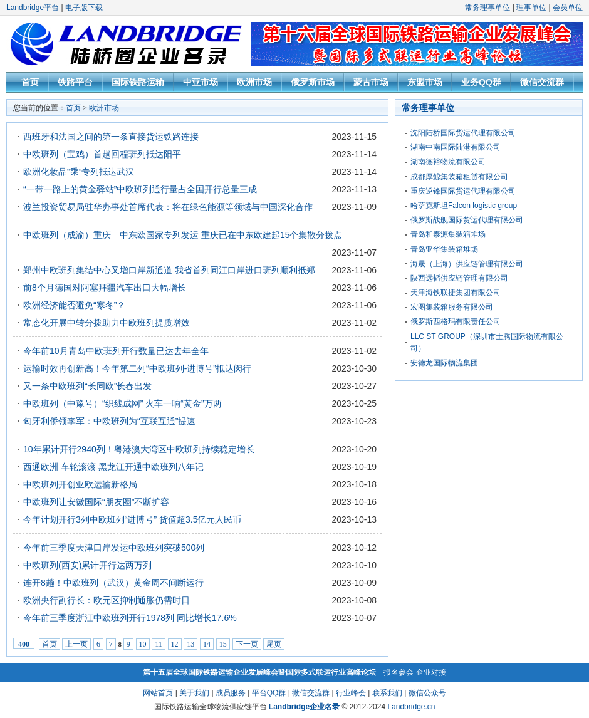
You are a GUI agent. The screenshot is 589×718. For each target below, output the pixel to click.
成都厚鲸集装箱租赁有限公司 (459, 176)
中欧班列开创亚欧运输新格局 (80, 484)
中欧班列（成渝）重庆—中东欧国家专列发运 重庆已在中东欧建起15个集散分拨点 (182, 235)
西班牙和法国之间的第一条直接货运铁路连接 (111, 137)
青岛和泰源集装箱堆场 (448, 234)
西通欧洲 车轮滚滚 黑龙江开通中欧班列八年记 (113, 467)
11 (158, 644)
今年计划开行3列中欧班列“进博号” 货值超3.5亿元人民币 (132, 519)
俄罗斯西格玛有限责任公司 (455, 321)
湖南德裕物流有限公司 (448, 161)
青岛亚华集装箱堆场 (444, 249)
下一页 (247, 644)
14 (207, 644)
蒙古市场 (370, 82)
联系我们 (387, 693)
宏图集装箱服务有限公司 (451, 307)
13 (190, 644)
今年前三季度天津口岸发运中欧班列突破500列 (113, 548)
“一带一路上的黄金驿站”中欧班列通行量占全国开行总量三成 (140, 189)
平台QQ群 (269, 693)
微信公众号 (427, 693)
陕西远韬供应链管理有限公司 (459, 278)
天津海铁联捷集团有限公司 (455, 292)
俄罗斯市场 (313, 82)
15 (223, 644)
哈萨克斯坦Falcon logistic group (463, 205)
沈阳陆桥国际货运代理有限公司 (463, 132)
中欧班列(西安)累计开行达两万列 (87, 565)
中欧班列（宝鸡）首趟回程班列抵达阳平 (102, 154)
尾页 (273, 644)
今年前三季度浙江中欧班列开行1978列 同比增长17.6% (130, 618)
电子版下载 (84, 7)
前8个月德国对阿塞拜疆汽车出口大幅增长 (104, 288)
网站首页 (158, 693)
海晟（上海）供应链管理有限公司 (466, 263)
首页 (30, 82)
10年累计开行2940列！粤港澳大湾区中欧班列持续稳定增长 (138, 449)
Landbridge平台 (32, 7)
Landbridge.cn (411, 706)
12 (175, 644)
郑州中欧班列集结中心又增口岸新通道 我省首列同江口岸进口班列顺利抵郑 (169, 270)
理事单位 (531, 7)
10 (143, 644)
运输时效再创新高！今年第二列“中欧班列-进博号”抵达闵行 (137, 368)
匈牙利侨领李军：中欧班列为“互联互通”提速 (109, 421)
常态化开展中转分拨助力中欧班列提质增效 (106, 323)
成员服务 (231, 693)
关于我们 (194, 693)
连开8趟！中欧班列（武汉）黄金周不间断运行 (113, 583)
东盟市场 (424, 82)
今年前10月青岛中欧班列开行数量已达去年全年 (116, 351)
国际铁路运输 (138, 82)
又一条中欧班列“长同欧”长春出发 (87, 386)
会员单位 (568, 7)
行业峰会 (351, 693)
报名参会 (398, 672)
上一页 (76, 644)
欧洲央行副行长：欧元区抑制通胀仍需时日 (106, 600)
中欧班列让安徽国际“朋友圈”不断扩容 (96, 502)
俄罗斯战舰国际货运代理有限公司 (466, 220)
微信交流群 (542, 82)
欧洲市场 (254, 82)
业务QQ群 (481, 82)
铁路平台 (75, 82)
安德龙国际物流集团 (444, 362)
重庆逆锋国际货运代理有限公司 (463, 191)
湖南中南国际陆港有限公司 (455, 147)
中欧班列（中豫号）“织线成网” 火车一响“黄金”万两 (122, 403)
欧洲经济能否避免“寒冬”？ (74, 305)
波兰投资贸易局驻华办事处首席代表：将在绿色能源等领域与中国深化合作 (168, 207)
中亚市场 (200, 82)
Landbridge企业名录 (304, 706)
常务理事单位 (487, 7)
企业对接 (431, 672)
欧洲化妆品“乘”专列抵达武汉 (78, 172)
